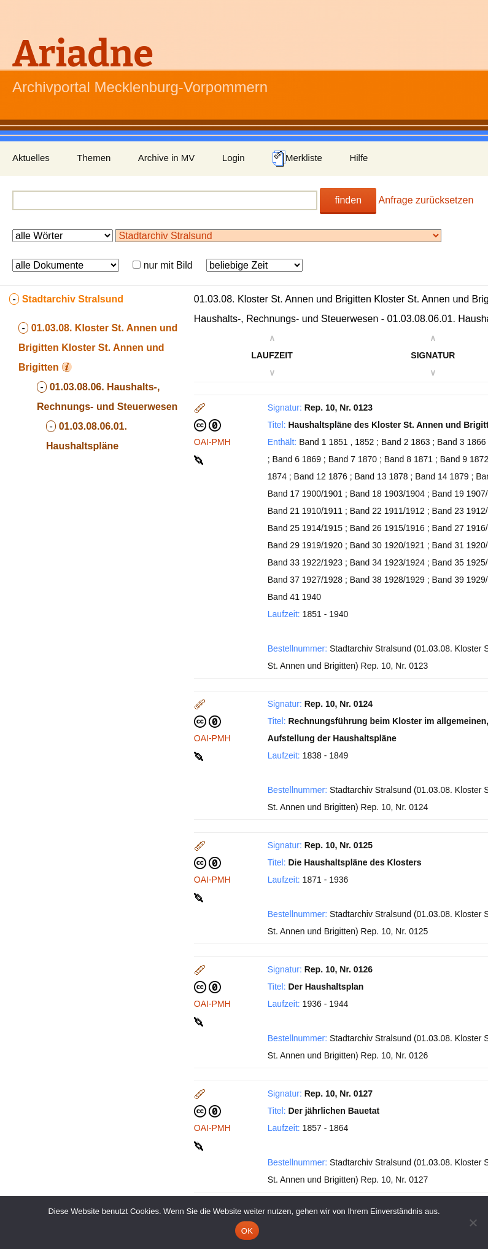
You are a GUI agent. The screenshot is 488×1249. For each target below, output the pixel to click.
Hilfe (358, 157)
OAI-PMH (212, 442)
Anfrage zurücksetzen (426, 200)
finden (348, 200)
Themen (93, 157)
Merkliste (297, 159)
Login (233, 157)
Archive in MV (166, 157)
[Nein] (473, 1222)
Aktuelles (31, 157)
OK (247, 1230)
